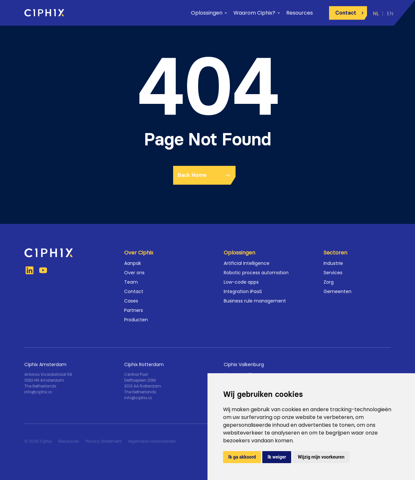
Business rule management (255, 301)
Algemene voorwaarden (152, 441)
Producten (136, 319)
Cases (131, 301)
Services (333, 272)
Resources (68, 441)
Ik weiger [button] (276, 457)
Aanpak (132, 263)
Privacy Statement (104, 441)
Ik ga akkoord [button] (242, 457)
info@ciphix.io (38, 392)
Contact (133, 291)
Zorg (329, 282)
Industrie (333, 263)
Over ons (134, 272)
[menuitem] (374, 12)
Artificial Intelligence (246, 263)
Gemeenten (337, 291)
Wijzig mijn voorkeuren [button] (321, 457)
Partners (133, 310)
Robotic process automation (256, 272)
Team (131, 282)
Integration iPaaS (243, 291)
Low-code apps (241, 282)
